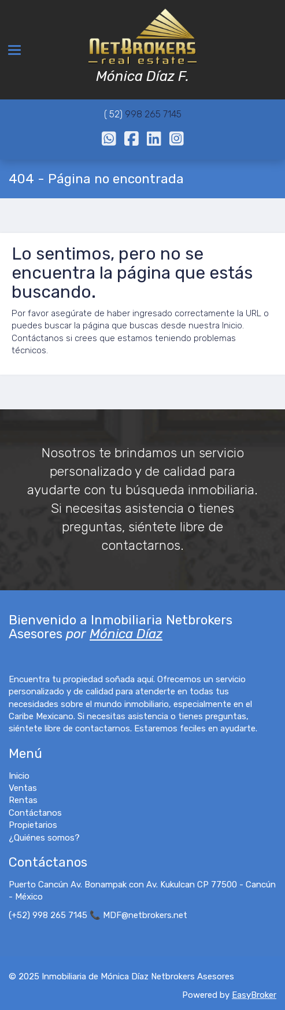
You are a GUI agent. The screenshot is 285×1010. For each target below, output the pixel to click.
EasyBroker (254, 995)
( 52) (114, 114)
